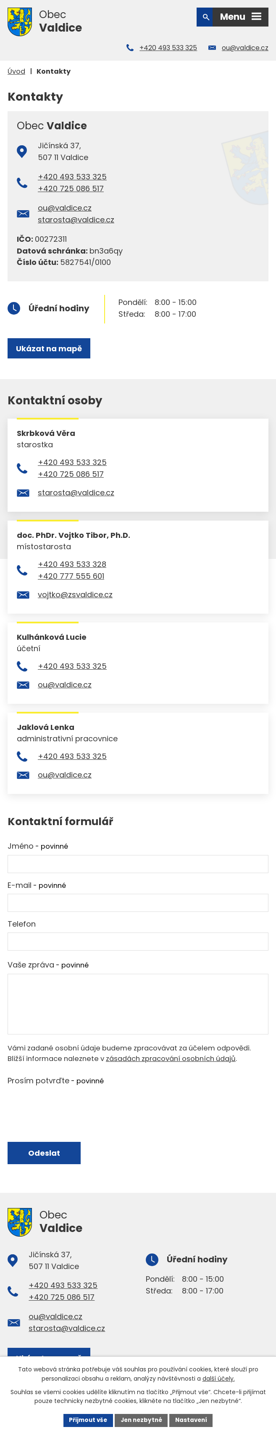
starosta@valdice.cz (76, 219)
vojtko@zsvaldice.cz (75, 594)
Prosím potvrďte (56, 1080)
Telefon (22, 924)
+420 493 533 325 (168, 48)
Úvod (16, 71)
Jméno (38, 846)
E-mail (37, 885)
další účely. (218, 1378)
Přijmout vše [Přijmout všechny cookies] (86, 1420)
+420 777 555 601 (71, 576)
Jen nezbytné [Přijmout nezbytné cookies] (141, 1420)
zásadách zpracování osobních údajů (171, 1059)
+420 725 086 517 (71, 188)
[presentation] (71, 1105)
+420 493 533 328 (72, 564)
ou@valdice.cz (245, 48)
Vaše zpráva (48, 964)
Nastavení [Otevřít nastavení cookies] (193, 1420)
